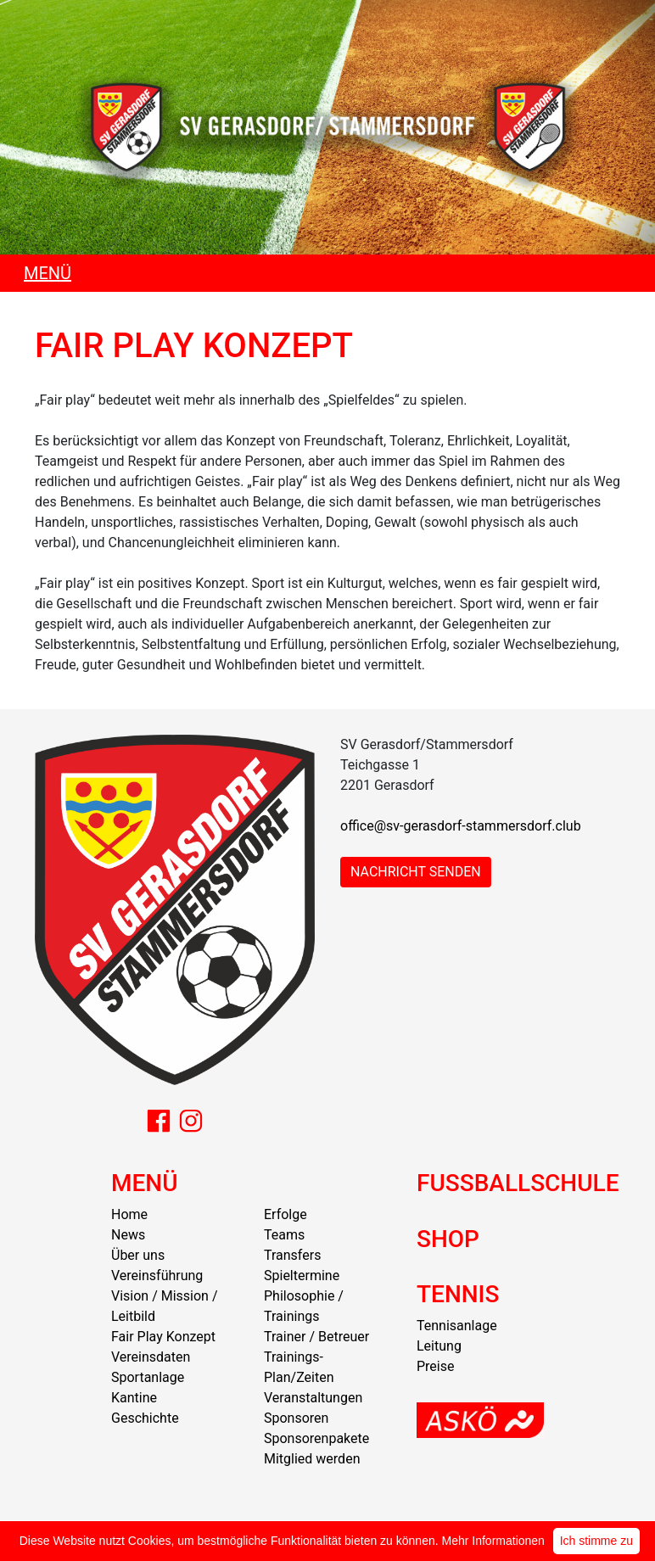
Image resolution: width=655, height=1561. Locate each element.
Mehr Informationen (493, 1540)
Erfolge (285, 1214)
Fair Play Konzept (163, 1337)
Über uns (138, 1255)
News (128, 1235)
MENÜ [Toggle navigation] (47, 273)
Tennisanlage (457, 1326)
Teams (284, 1235)
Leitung (439, 1346)
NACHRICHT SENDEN (415, 872)
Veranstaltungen (313, 1398)
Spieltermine (301, 1275)
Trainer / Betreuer (316, 1337)
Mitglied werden (312, 1459)
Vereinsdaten (150, 1357)
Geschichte (145, 1418)
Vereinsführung (157, 1275)
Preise (435, 1366)
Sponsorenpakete (316, 1438)
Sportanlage (147, 1377)
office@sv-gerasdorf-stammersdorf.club (460, 826)
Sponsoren (296, 1418)
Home (129, 1214)
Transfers (292, 1255)
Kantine (134, 1398)
